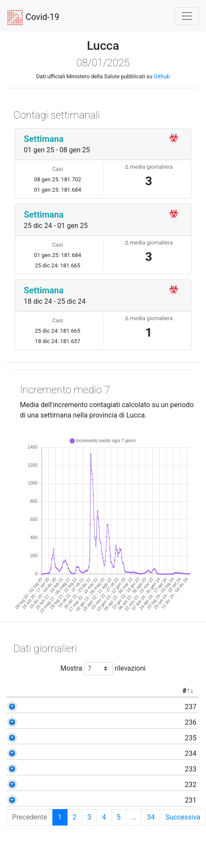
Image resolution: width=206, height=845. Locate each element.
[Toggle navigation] (187, 16)
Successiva (182, 817)
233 (21, 769)
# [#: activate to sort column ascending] (15, 691)
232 (21, 785)
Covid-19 (33, 18)
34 (150, 817)
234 (21, 753)
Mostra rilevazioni (103, 668)
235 (21, 738)
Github (162, 76)
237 (21, 707)
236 (21, 722)
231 (21, 800)
